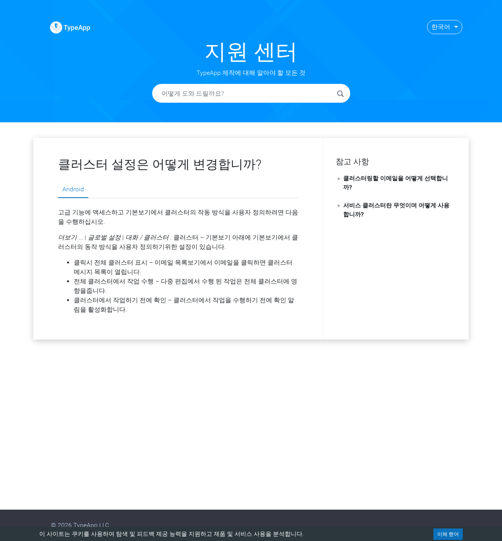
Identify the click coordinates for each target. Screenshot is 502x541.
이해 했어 (448, 534)
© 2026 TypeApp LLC (80, 525)
